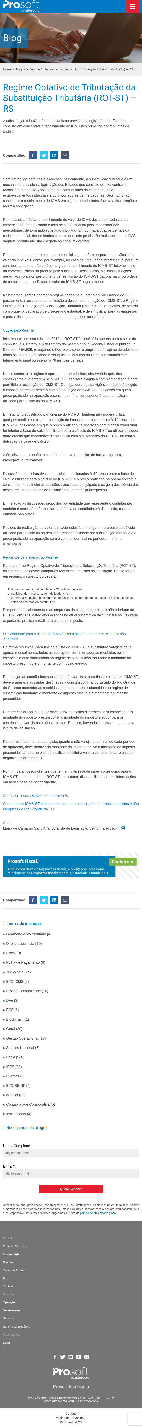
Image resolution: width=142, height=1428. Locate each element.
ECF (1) (12, 1010)
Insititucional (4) (18, 1114)
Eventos (8, 1262)
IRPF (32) (14, 1067)
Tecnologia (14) (18, 972)
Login (6, 1342)
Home (7, 69)
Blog (6, 1278)
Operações (10, 1302)
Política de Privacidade (71, 1418)
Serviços (8, 1318)
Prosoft (7, 1238)
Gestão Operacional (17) (26, 1038)
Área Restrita (11, 1334)
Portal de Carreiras (15, 1246)
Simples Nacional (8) (23, 1048)
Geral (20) (14, 1029)
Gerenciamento (12, 1310)
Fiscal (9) (13, 953)
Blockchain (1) (17, 1019)
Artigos (20, 69)
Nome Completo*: (71, 1149)
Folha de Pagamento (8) (25, 962)
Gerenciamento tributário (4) (28, 934)
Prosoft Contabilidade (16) (27, 991)
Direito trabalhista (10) (24, 944)
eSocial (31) (15, 1095)
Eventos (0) (15, 1076)
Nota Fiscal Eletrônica (16, 1326)
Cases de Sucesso (14, 1270)
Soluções (9, 1294)
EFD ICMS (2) (17, 982)
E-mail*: (71, 1169)
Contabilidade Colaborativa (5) (30, 1104)
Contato (8, 1286)
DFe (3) (12, 1000)
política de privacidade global (98, 1213)
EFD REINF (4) (18, 1086)
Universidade (11, 1254)
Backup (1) (15, 1057)
